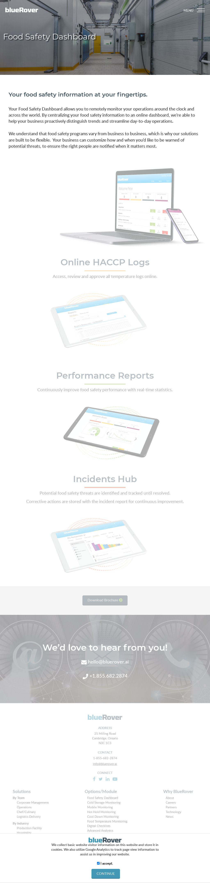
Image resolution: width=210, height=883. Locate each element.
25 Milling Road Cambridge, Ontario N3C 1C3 (105, 738)
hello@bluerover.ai (105, 661)
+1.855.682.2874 (105, 675)
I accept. (105, 863)
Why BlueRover (178, 791)
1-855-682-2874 (105, 758)
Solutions (22, 791)
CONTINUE (106, 873)
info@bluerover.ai (105, 764)
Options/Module (101, 791)
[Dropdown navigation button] (194, 10)
